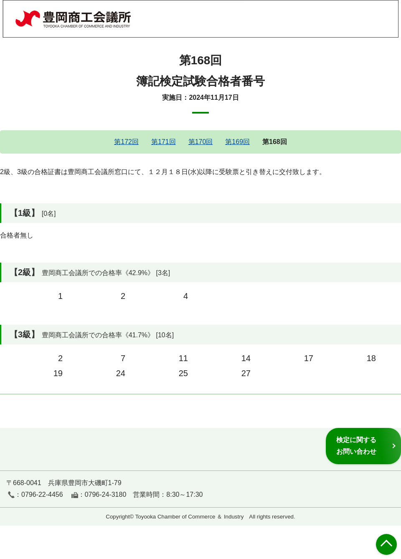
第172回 (126, 141)
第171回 (163, 141)
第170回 (200, 141)
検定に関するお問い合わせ (356, 445)
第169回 (237, 141)
